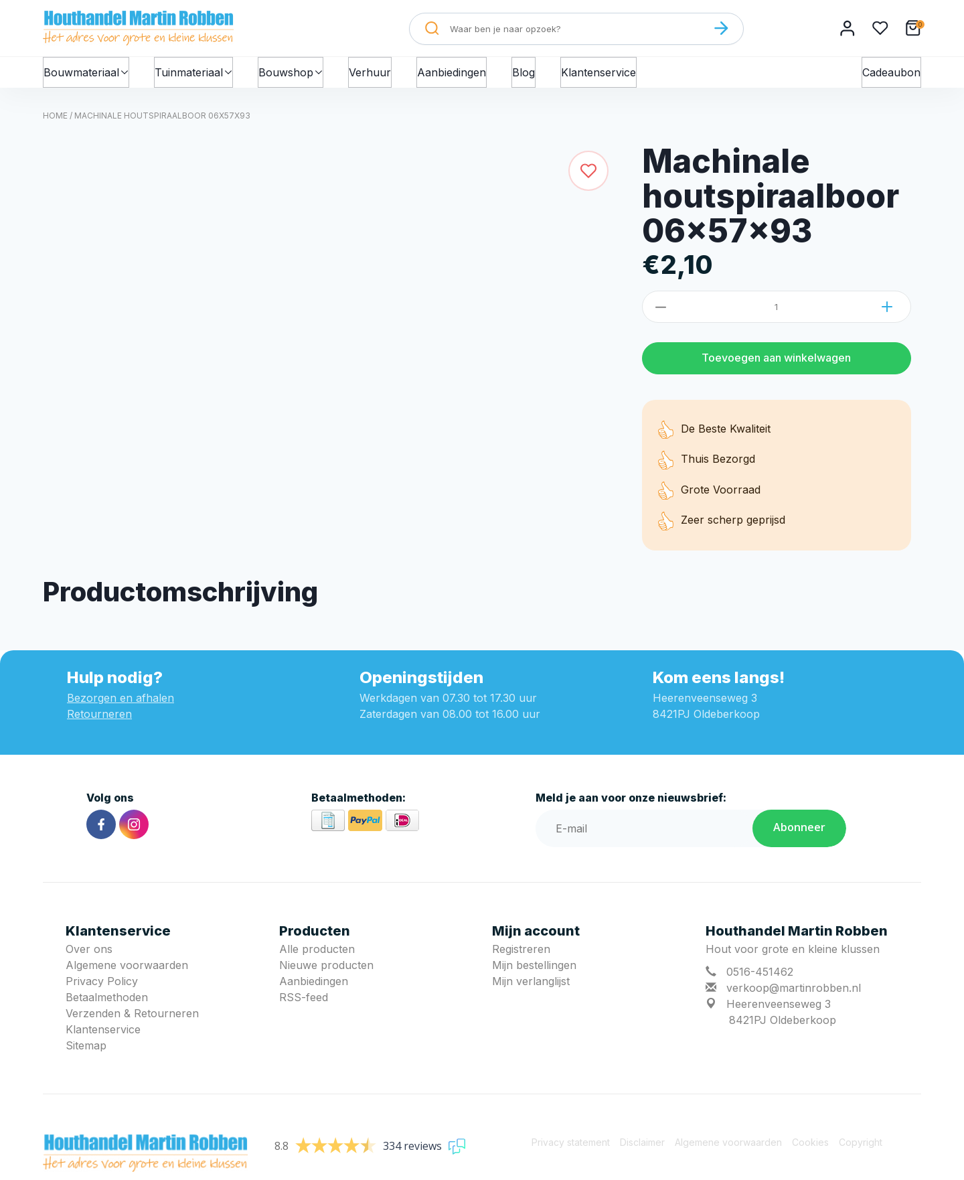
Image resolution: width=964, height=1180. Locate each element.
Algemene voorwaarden (127, 971)
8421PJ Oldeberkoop (782, 1026)
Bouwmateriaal (88, 75)
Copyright (860, 1149)
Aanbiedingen (463, 75)
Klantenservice (610, 75)
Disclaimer (642, 1149)
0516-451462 (759, 978)
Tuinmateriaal (199, 75)
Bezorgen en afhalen (120, 704)
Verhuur (382, 75)
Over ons (89, 955)
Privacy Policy (102, 987)
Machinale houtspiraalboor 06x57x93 (162, 122)
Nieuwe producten (326, 971)
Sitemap (86, 1052)
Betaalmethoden (107, 1004)
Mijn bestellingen (534, 971)
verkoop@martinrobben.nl (793, 994)
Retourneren (99, 720)
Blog (535, 75)
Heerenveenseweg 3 (778, 1010)
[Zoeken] (721, 28)
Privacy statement (571, 1149)
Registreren (521, 955)
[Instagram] (134, 831)
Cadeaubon (891, 75)
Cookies (810, 1149)
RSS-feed (303, 1004)
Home (55, 122)
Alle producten (317, 955)
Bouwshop (300, 75)
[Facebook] (101, 831)
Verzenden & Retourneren (132, 1020)
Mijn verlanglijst (531, 987)
